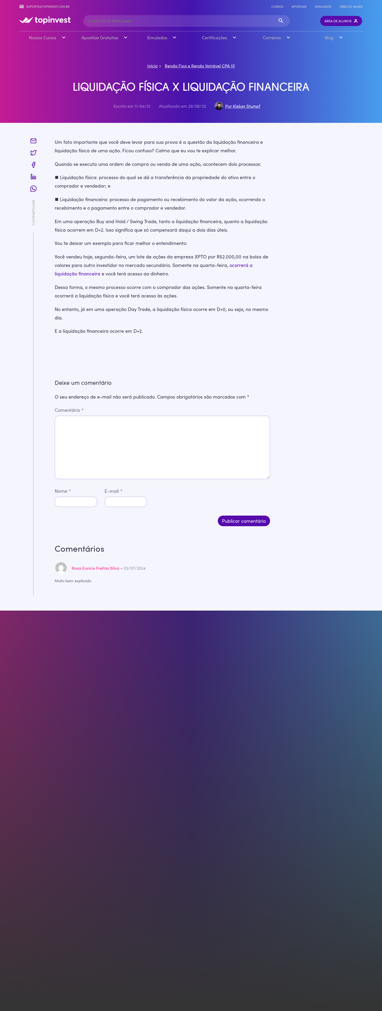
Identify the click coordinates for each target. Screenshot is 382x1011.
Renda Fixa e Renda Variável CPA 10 (200, 65)
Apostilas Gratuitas (99, 37)
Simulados (323, 6)
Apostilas (299, 6)
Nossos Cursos (42, 37)
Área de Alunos (341, 20)
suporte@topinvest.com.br (44, 6)
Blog (329, 37)
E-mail (114, 490)
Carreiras (272, 37)
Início (152, 65)
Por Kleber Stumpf (242, 106)
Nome (63, 490)
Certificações (214, 37)
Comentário (69, 410)
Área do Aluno (351, 6)
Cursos (277, 6)
